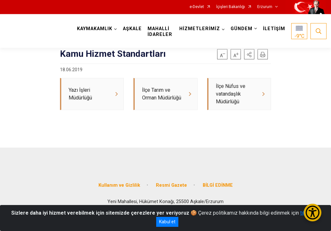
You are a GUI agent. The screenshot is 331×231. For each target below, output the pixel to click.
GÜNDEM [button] (241, 28)
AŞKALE (132, 28)
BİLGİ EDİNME (218, 183)
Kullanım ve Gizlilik (119, 183)
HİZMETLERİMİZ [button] (199, 28)
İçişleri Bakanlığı (230, 7)
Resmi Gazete (171, 183)
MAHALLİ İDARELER (160, 31)
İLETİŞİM (274, 28)
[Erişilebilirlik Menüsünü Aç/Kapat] (312, 212)
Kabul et (167, 221)
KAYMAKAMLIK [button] (95, 28)
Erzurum (264, 7)
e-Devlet (197, 7)
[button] (249, 54)
